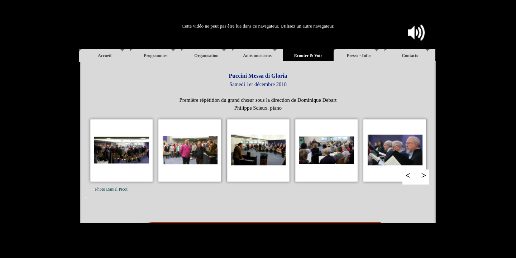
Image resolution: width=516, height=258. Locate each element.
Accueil (104, 55)
